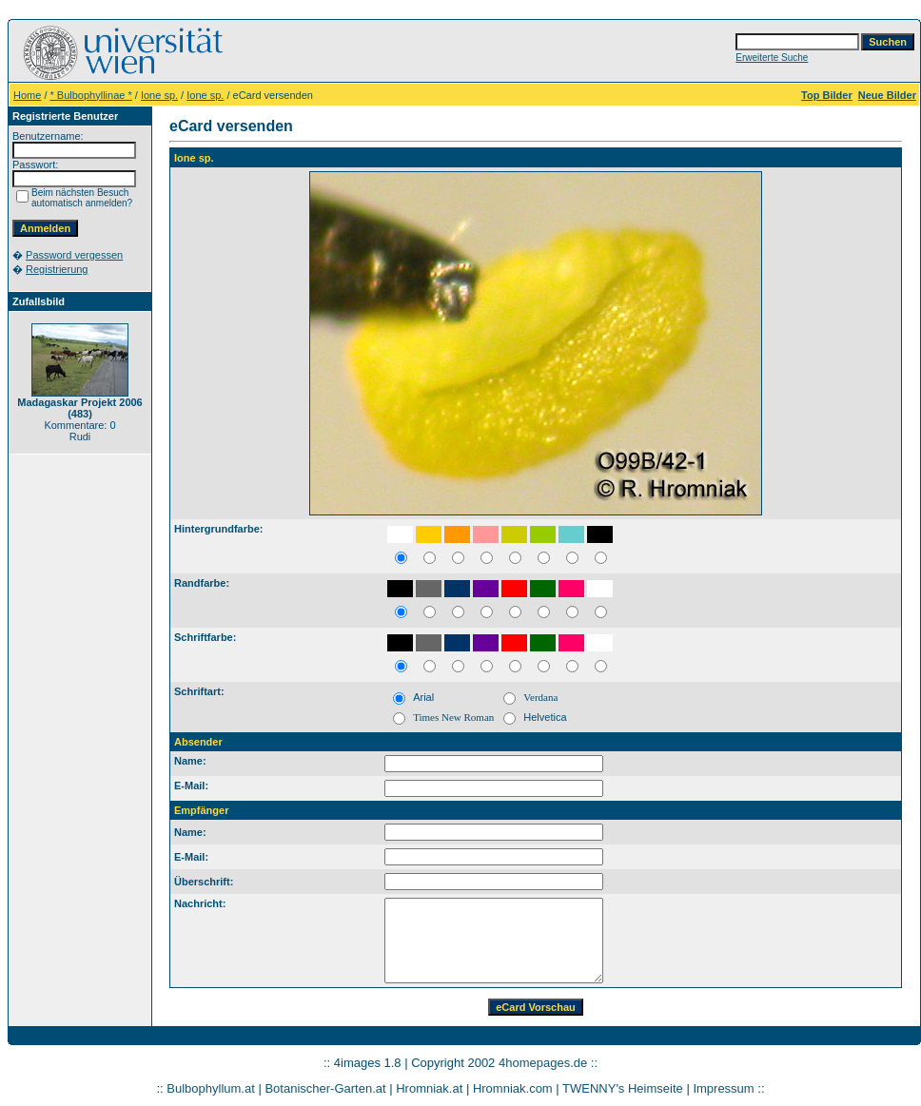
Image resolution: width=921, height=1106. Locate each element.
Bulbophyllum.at (211, 1088)
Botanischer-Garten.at (325, 1088)
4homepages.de (543, 1063)
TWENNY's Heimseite (622, 1088)
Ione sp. (159, 95)
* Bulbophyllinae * (91, 95)
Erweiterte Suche (771, 57)
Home (27, 95)
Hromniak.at (429, 1088)
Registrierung (57, 269)
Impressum (723, 1088)
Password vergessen (74, 255)
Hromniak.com (513, 1088)
